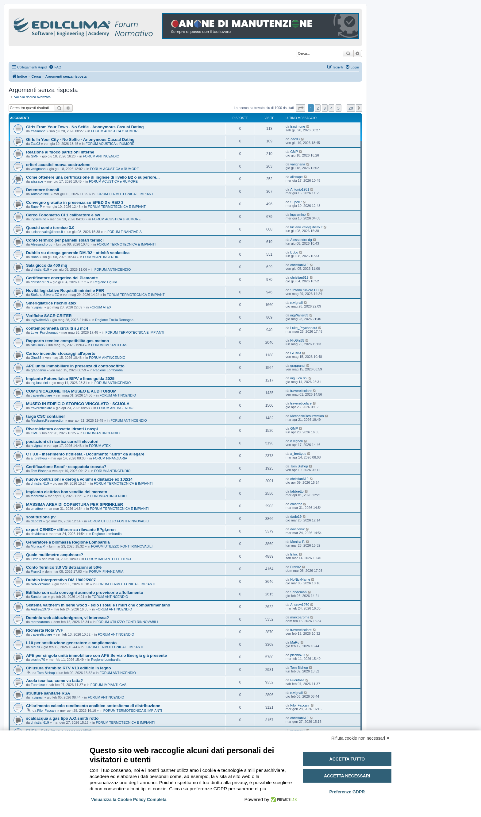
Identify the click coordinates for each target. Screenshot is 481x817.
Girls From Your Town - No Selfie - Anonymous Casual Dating (85, 127)
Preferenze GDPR (347, 791)
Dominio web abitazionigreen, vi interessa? (67, 617)
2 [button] (318, 108)
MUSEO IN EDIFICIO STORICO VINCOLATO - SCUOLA (77, 403)
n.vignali (37, 307)
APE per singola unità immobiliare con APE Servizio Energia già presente (96, 655)
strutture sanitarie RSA (48, 693)
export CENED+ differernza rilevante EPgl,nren (71, 529)
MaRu (35, 647)
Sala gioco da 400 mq (46, 265)
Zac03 (35, 143)
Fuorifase (38, 685)
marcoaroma (40, 622)
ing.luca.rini (39, 383)
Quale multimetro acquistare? (54, 554)
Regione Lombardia (108, 370)
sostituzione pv (41, 517)
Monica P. (38, 546)
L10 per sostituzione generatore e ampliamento (71, 643)
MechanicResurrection (47, 420)
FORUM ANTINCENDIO (101, 156)
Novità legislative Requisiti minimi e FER (65, 290)
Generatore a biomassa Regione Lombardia (68, 542)
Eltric (34, 559)
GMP (34, 156)
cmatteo (37, 508)
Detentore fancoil (42, 190)
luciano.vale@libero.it (47, 232)
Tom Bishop (39, 471)
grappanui (38, 370)
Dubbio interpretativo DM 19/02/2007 (61, 580)
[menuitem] (55, 67)
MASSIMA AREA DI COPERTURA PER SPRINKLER (74, 504)
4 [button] (331, 108)
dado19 (36, 521)
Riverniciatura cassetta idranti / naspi (62, 429)
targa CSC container (45, 416)
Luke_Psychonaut (44, 332)
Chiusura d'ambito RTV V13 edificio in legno (68, 668)
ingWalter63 (39, 320)
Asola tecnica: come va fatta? (54, 680)
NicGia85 (37, 345)
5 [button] (338, 108)
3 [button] (325, 108)
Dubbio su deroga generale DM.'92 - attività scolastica (77, 252)
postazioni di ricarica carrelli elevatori (62, 441)
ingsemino (38, 219)
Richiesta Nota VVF (44, 630)
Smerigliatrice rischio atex (51, 303)
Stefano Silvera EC (45, 294)
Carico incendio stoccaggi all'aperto (60, 353)
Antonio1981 (40, 194)
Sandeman (39, 596)
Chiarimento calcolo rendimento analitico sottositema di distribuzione (93, 705)
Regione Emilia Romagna (114, 320)
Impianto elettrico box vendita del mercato (66, 492)
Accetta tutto (347, 759)
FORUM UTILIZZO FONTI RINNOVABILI (118, 521)
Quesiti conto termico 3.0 (50, 227)
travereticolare (41, 395)
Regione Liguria (105, 282)
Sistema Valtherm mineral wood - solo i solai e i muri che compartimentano (98, 605)
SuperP (36, 206)
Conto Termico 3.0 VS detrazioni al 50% (64, 567)
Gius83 (36, 357)
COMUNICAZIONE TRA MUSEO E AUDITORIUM (71, 391)
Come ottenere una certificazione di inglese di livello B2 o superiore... (93, 177)
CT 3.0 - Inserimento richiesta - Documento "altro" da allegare (85, 454)
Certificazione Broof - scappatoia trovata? (66, 466)
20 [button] (350, 108)
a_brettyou (39, 458)
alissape (37, 181)
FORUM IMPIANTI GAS (109, 345)
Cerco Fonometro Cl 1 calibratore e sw (63, 215)
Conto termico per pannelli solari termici (65, 240)
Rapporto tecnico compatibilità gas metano (67, 341)
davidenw (38, 534)
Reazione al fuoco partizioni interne (60, 152)
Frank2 (36, 571)
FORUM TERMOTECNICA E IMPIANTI (124, 194)
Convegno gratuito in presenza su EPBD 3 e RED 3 (74, 202)
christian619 (40, 269)
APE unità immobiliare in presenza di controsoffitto (75, 366)
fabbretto (37, 496)
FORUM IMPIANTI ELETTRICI (108, 559)
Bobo (35, 257)
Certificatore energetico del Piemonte (62, 278)
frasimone (38, 131)
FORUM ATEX (100, 307)
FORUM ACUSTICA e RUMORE (115, 131)
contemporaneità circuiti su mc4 (57, 328)
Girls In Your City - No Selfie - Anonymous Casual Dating (80, 139)
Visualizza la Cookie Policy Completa (129, 799)
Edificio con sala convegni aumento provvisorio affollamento (84, 592)
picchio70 (38, 659)
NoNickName (41, 584)
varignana (38, 169)
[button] (300, 108)
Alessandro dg (41, 244)
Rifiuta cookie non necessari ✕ (360, 738)
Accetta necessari (347, 775)
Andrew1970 (40, 609)
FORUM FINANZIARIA (124, 232)
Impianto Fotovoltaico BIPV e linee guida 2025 (70, 378)
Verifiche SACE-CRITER (49, 315)
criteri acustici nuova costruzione (58, 164)
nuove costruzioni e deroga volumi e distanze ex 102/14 (79, 479)
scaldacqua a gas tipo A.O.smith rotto (62, 718)
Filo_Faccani (46, 710)
